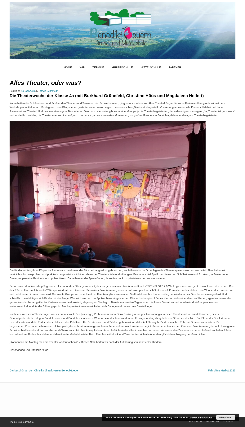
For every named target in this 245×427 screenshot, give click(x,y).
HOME (68, 67)
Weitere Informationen (200, 417)
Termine (98, 67)
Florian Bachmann (48, 91)
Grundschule (122, 67)
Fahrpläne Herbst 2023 (221, 370)
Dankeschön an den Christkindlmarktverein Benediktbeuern (45, 370)
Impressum (195, 421)
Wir (82, 67)
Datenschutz (212, 421)
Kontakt (228, 421)
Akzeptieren (225, 417)
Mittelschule (150, 67)
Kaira (30, 422)
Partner (175, 67)
